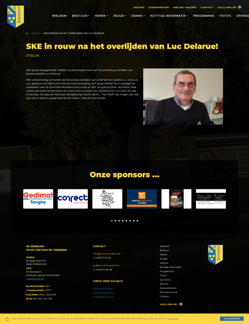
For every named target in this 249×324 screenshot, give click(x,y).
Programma (203, 15)
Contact (207, 7)
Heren (163, 254)
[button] (112, 220)
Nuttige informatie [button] (168, 15)
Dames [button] (137, 15)
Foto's (225, 15)
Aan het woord (184, 7)
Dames (164, 263)
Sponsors (165, 279)
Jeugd (163, 258)
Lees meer (173, 318)
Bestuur (164, 250)
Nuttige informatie (170, 267)
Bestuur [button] (80, 15)
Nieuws (139, 7)
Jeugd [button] (119, 15)
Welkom (59, 15)
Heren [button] (101, 15)
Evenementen (159, 7)
